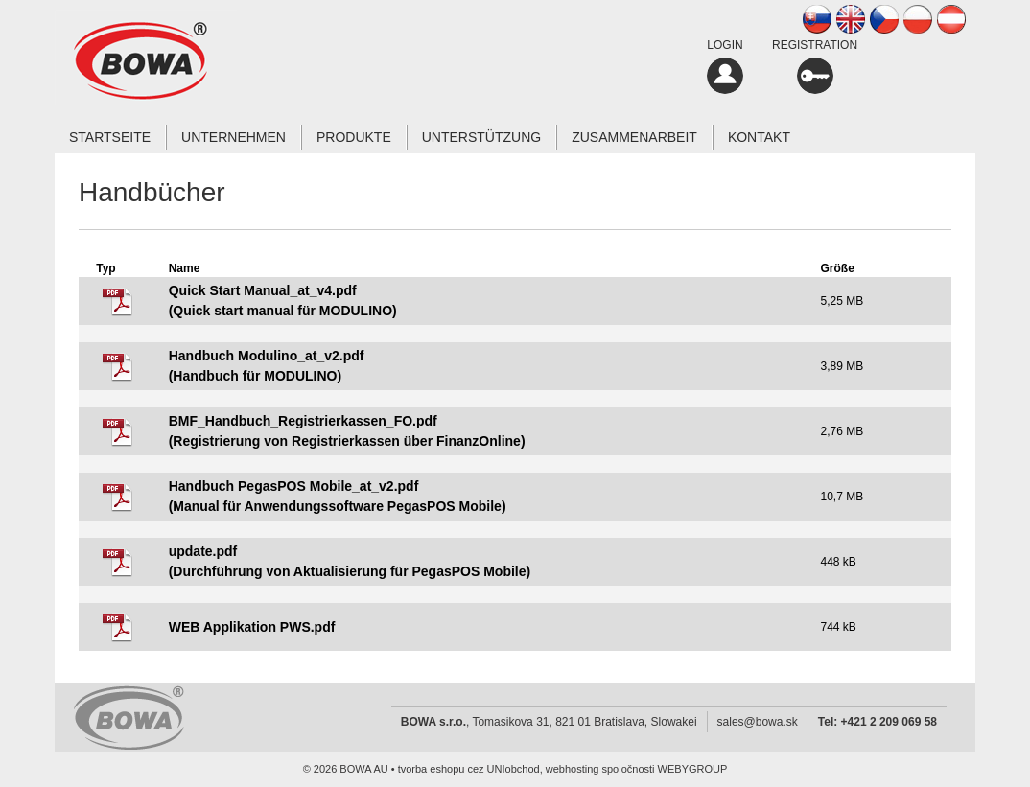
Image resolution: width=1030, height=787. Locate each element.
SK (817, 19)
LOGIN (725, 66)
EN (850, 19)
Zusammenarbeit (634, 137)
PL (917, 19)
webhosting (572, 769)
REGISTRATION (814, 66)
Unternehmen (233, 137)
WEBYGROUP (693, 769)
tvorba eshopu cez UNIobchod (469, 769)
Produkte (353, 137)
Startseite (110, 137)
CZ (884, 19)
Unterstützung (481, 137)
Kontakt (759, 137)
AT (951, 19)
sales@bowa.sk (757, 722)
